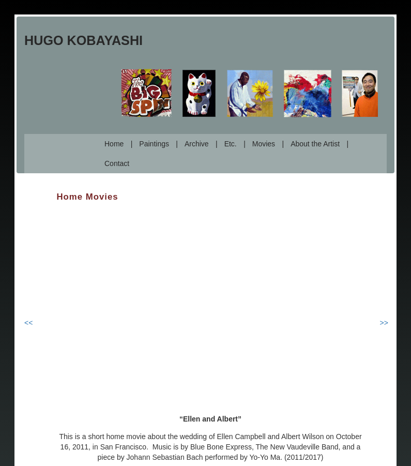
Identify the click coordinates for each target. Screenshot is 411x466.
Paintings (154, 144)
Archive (197, 144)
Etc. (230, 144)
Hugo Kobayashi (83, 40)
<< (28, 323)
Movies (263, 144)
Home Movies (87, 197)
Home (114, 144)
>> (384, 323)
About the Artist (315, 144)
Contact (116, 163)
